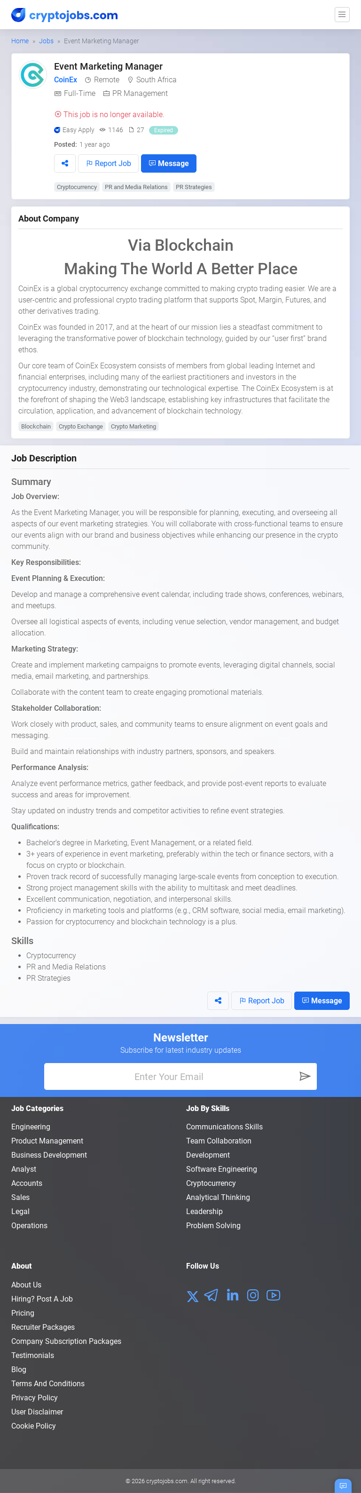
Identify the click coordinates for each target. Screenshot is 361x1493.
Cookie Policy (33, 1426)
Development (208, 1155)
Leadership (204, 1211)
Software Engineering (221, 1169)
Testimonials (32, 1355)
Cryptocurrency (77, 187)
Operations (29, 1225)
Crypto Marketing (133, 426)
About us (26, 1284)
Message (169, 163)
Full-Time (79, 93)
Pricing (22, 1313)
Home (20, 41)
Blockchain (36, 426)
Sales (20, 1197)
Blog (18, 1369)
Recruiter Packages (43, 1327)
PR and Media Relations (136, 187)
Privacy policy (34, 1397)
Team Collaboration (218, 1140)
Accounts (26, 1183)
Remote (106, 79)
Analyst (23, 1169)
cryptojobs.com (167, 1481)
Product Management (47, 1140)
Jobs (46, 41)
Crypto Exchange (81, 426)
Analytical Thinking (218, 1197)
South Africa (156, 79)
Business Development (49, 1155)
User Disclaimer (37, 1411)
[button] (65, 163)
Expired (163, 130)
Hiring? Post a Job (42, 1298)
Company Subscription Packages (66, 1341)
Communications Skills (224, 1126)
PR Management (140, 93)
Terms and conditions (48, 1383)
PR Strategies (194, 187)
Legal (20, 1211)
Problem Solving (213, 1225)
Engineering (30, 1126)
